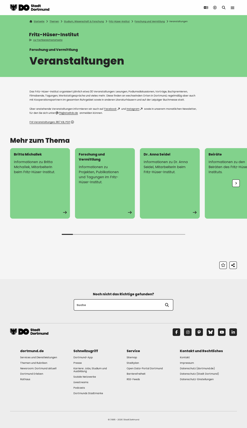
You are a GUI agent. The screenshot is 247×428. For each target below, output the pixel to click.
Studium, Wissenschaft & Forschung (84, 21)
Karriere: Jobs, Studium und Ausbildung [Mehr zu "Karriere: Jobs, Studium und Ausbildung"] (90, 370)
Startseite (37, 21)
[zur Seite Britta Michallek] (40, 183)
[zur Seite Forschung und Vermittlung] (105, 183)
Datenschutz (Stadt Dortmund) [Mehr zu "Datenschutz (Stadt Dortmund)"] (199, 374)
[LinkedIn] (233, 332)
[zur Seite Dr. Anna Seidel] (170, 183)
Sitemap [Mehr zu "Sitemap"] (132, 357)
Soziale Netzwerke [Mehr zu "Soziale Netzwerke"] (84, 377)
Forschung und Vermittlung (150, 21)
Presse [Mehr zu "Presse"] (77, 363)
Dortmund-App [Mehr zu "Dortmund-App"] (83, 357)
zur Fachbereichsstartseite (46, 40)
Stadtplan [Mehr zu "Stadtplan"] (133, 363)
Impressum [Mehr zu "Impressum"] (187, 363)
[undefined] (236, 183)
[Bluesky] (210, 332)
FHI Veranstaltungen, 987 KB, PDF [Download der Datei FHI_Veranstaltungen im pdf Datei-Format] (51, 122)
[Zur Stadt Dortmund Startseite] (29, 7)
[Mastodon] (199, 332)
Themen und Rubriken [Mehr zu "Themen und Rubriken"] (33, 363)
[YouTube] (222, 332)
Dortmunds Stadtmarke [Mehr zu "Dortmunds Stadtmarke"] (88, 393)
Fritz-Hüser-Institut (119, 21)
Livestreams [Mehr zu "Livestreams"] (80, 382)
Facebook (112, 109)
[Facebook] (176, 332)
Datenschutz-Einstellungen (197, 379)
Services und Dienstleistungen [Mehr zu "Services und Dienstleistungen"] (38, 357)
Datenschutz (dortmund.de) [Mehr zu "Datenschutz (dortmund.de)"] (197, 368)
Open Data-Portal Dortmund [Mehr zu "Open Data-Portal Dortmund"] (145, 368)
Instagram (134, 109)
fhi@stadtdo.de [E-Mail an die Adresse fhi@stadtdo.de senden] (67, 113)
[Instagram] (188, 332)
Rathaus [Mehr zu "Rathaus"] (25, 379)
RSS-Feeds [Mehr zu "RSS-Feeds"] (133, 379)
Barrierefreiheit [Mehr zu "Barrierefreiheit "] (136, 374)
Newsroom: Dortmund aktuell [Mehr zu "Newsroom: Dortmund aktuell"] (38, 368)
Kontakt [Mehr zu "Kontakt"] (185, 357)
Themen (54, 21)
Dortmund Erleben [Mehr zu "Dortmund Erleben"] (31, 374)
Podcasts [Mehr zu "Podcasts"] (79, 388)
